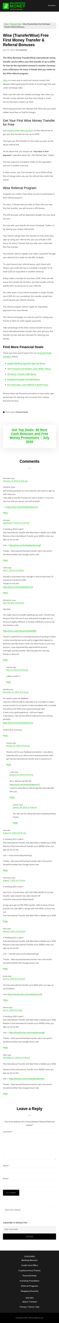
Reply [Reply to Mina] (5, 968)
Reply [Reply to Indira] (5, 593)
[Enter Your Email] (29, 1229)
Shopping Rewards (29, 1291)
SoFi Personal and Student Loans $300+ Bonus (29, 368)
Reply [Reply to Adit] (5, 870)
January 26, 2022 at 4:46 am (25, 807)
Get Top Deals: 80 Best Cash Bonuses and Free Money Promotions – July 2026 (29, 435)
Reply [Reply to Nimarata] (5, 513)
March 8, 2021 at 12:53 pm (14, 931)
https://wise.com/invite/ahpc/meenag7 (25, 545)
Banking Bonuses (29, 1260)
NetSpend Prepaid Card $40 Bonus (23, 379)
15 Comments (21, 50)
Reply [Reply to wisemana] (5, 921)
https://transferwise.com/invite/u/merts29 (24, 994)
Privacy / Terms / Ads (29, 1307)
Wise (5, 80)
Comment (8, 1132)
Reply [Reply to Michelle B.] (5, 660)
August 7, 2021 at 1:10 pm (14, 880)
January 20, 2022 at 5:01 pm (18, 746)
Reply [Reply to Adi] (5, 560)
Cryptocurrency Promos (29, 1270)
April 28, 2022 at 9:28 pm (13, 603)
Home (6, 24)
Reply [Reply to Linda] (12, 797)
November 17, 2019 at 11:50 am (16, 1057)
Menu (53, 5)
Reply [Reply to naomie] (8, 682)
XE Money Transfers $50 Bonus (21, 374)
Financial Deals (15, 24)
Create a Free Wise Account (20, 130)
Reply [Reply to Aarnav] (8, 764)
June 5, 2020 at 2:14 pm (13, 1010)
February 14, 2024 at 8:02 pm (15, 481)
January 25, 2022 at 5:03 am (21, 775)
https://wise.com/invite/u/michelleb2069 (19, 631)
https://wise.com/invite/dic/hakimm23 (22, 507)
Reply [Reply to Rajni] (5, 1093)
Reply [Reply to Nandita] (5, 735)
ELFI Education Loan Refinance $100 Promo (27, 384)
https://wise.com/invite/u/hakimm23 (18, 587)
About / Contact (29, 1301)
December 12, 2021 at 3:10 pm (16, 692)
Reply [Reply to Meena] (5, 1047)
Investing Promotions (29, 1280)
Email (6, 1178)
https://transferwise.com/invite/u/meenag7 (27, 1032)
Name (6, 1165)
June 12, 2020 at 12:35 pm (14, 979)
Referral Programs (29, 1286)
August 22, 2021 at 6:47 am (14, 833)
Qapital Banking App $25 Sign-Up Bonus (26, 363)
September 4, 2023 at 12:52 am (16, 523)
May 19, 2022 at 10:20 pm (17, 670)
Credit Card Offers (29, 1265)
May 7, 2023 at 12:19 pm (13, 570)
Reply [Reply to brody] (5, 1000)
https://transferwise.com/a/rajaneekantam (27, 1078)
